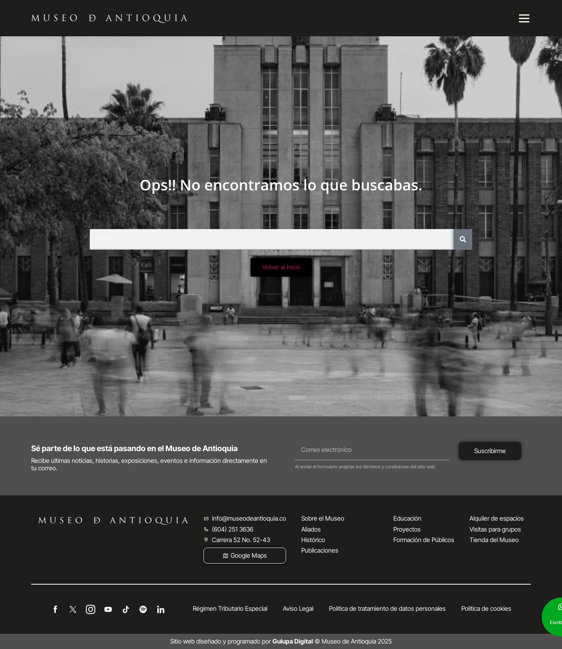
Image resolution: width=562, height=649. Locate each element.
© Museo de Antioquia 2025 (332, 641)
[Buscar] (463, 239)
